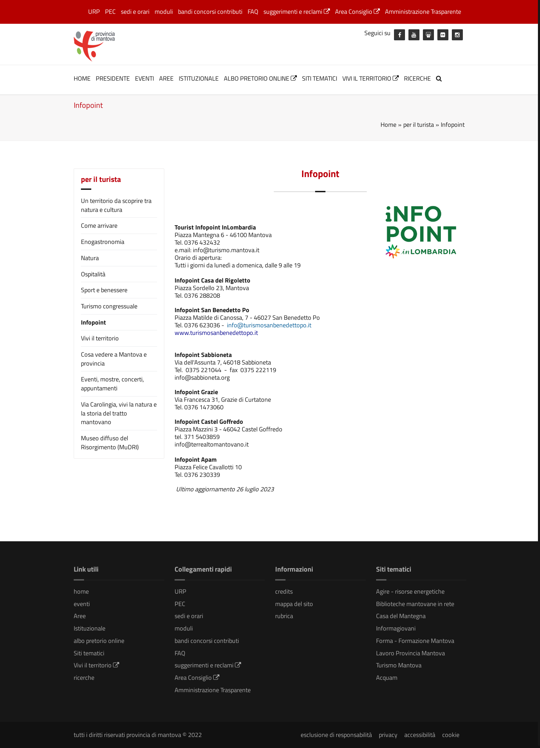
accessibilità (419, 734)
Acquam (386, 677)
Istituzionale (199, 78)
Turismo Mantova (399, 665)
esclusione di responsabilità (336, 734)
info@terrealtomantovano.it (212, 444)
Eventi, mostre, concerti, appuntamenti (112, 384)
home (82, 78)
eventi (144, 78)
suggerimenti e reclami (296, 11)
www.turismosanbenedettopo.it (216, 332)
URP (94, 11)
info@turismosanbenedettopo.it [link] (269, 325)
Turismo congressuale (109, 306)
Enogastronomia (102, 241)
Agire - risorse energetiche (410, 591)
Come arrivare (99, 225)
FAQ (253, 11)
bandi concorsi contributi (210, 11)
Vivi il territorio (370, 78)
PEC (110, 11)
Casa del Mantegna (401, 616)
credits (284, 591)
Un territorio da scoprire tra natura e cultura (116, 205)
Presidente (113, 78)
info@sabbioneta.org (202, 377)
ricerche (417, 78)
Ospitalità (93, 274)
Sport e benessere (104, 290)
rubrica (284, 616)
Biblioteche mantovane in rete (415, 603)
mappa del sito (294, 603)
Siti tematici (319, 78)
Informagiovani (396, 628)
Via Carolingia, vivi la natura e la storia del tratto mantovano (119, 413)
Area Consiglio (357, 11)
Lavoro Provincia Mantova (410, 653)
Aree (166, 78)
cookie (450, 734)
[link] (268, 325)
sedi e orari (135, 11)
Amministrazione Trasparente (423, 11)
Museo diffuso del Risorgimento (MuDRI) (110, 442)
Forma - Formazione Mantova (415, 640)
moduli (164, 11)
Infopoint (93, 322)
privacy (388, 734)
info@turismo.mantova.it (226, 250)
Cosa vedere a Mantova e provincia (114, 359)
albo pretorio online (260, 78)
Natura (90, 258)
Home (388, 124)
